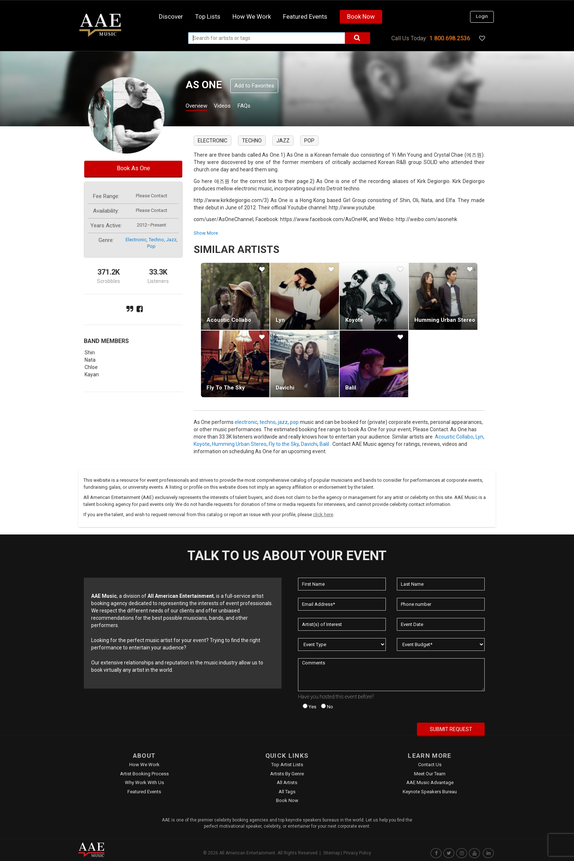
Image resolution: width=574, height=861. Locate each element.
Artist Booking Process (144, 773)
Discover (171, 16)
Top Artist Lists (287, 764)
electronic (136, 239)
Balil (350, 387)
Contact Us (429, 764)
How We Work (144, 764)
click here (323, 514)
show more (206, 233)
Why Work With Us (144, 782)
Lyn (280, 320)
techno (156, 239)
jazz (171, 239)
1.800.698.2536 (449, 38)
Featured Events (305, 16)
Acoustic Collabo (228, 320)
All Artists (287, 782)
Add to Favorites (254, 85)
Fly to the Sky (225, 387)
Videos (231, 107)
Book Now (361, 16)
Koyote (354, 320)
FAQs (257, 107)
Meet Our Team (430, 773)
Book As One (133, 168)
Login (482, 16)
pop (151, 246)
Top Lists (207, 16)
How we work (251, 16)
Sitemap (331, 853)
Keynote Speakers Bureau (430, 791)
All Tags (287, 791)
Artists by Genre (287, 773)
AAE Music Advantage (430, 782)
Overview (199, 107)
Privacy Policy (357, 853)
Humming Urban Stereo (444, 320)
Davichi (285, 387)
